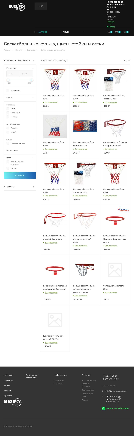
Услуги (7, 390)
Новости (8, 380)
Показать (19, 175)
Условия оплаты (89, 380)
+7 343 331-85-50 (115, 2)
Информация (60, 375)
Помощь (86, 375)
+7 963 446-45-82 (115, 4)
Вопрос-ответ (88, 390)
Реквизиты (59, 380)
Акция (85, 400)
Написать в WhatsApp (111, 24)
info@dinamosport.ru (115, 391)
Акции (7, 385)
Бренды (8, 396)
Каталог (8, 375)
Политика (58, 384)
